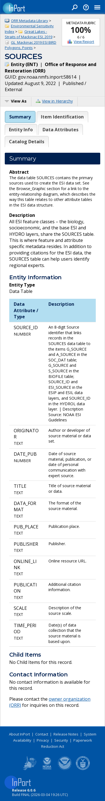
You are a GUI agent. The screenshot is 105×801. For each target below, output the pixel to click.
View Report (84, 41)
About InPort (19, 734)
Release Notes (65, 734)
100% (81, 30)
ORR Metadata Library (29, 20)
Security (61, 740)
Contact (41, 734)
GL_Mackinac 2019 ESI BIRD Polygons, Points (30, 45)
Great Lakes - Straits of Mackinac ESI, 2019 (28, 34)
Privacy (43, 740)
